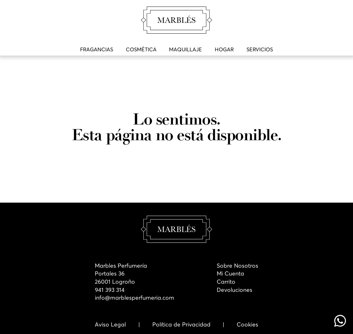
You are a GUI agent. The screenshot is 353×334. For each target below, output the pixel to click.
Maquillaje (185, 49)
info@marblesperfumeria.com (134, 297)
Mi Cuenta (230, 273)
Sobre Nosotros (237, 265)
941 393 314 (110, 289)
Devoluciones (234, 289)
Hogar (224, 49)
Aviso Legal (110, 324)
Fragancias (96, 49)
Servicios (259, 49)
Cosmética (141, 49)
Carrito (226, 281)
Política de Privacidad (181, 324)
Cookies (247, 324)
